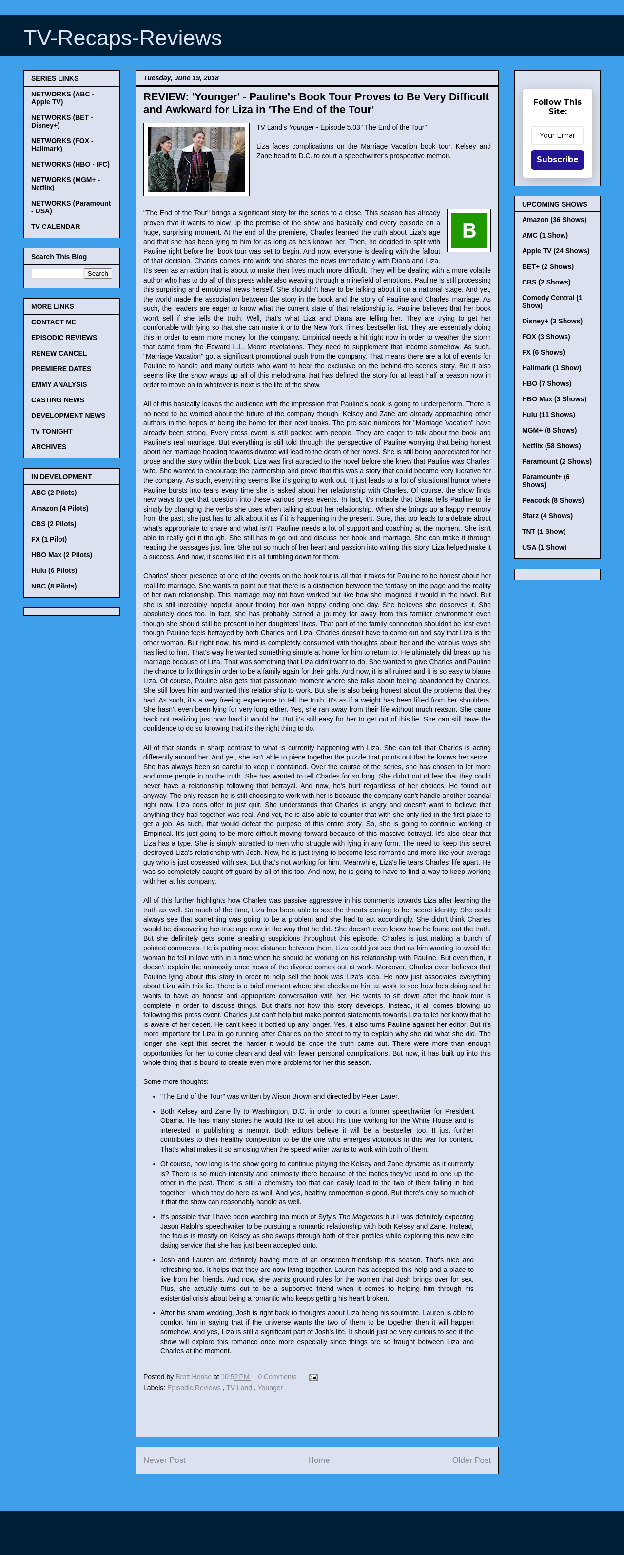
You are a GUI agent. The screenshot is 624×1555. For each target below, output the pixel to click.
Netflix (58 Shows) (551, 446)
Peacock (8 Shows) (553, 500)
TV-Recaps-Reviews (122, 37)
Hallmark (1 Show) (551, 368)
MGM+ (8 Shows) (549, 430)
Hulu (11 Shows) (548, 414)
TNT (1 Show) (544, 531)
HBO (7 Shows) (546, 383)
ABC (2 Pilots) (54, 492)
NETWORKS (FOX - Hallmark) (62, 144)
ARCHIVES (48, 447)
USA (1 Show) (544, 547)
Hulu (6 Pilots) (54, 570)
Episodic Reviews (195, 1388)
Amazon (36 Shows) (554, 220)
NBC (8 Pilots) (54, 586)
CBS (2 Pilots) (54, 524)
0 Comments (277, 1377)
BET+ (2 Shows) (548, 266)
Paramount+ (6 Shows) (546, 481)
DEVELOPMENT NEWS (68, 415)
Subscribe (558, 159)
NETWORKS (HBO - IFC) (70, 164)
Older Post (471, 1460)
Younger (270, 1388)
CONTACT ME (53, 322)
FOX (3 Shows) (546, 337)
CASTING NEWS (57, 400)
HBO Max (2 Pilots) (61, 555)
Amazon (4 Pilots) (59, 508)
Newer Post (164, 1460)
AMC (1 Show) (545, 235)
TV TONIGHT (52, 431)
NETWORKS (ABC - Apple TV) (62, 98)
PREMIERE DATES (61, 369)
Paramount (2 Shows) (557, 461)
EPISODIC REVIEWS (64, 337)
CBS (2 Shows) (546, 282)
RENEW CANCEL (59, 353)
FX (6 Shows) (543, 352)
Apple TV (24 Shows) (555, 251)
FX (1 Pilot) (49, 539)
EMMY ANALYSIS (59, 384)
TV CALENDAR (55, 226)
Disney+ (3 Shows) (552, 321)
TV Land (240, 1388)
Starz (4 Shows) (547, 516)
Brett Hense (195, 1377)
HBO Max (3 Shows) (554, 399)
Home (319, 1460)
